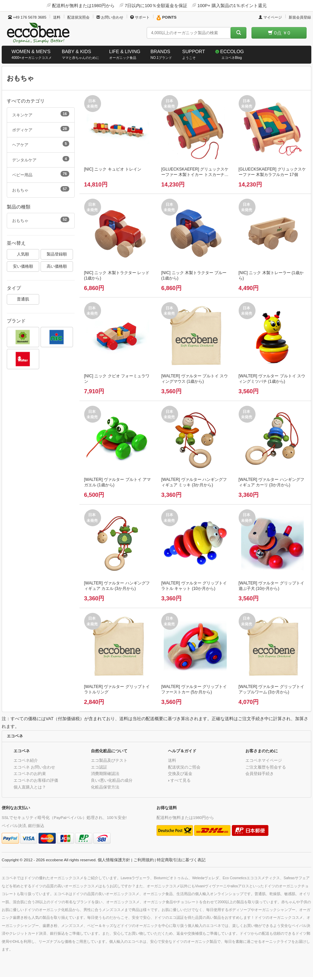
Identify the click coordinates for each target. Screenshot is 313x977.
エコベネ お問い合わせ (34, 767)
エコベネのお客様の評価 (36, 780)
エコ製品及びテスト (109, 760)
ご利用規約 (144, 860)
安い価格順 (23, 266)
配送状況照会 (78, 17)
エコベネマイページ (263, 760)
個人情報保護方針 (114, 860)
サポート (140, 17)
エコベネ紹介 (26, 760)
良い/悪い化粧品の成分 (112, 780)
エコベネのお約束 (30, 773)
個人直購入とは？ (30, 787)
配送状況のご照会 (184, 767)
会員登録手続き (259, 773)
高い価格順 (57, 266)
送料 (57, 17)
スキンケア (40, 114)
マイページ (270, 17)
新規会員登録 (300, 17)
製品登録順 (57, 254)
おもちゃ (40, 189)
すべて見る (180, 780)
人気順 (23, 254)
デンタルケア (40, 159)
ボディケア (40, 129)
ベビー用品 (40, 174)
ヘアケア (40, 144)
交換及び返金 (180, 773)
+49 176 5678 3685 (27, 17)
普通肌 (23, 299)
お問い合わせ (109, 17)
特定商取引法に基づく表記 (181, 860)
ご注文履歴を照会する (265, 767)
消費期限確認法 (105, 773)
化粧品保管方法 (105, 787)
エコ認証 (99, 767)
